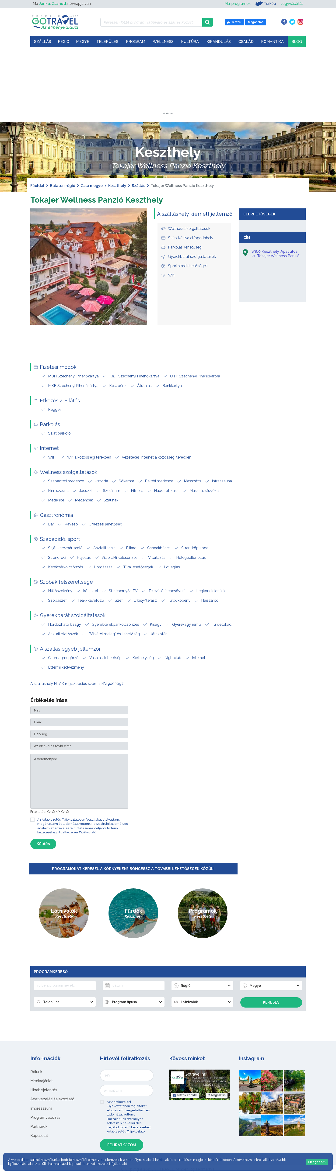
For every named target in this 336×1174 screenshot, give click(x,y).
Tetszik (185, 1095)
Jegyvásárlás (292, 3)
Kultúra (190, 41)
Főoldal (37, 185)
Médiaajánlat (41, 1081)
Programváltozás (45, 1117)
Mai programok (237, 3)
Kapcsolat (39, 1135)
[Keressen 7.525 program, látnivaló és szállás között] (151, 22)
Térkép (265, 3)
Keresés (271, 1002)
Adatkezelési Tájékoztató (77, 832)
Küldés (43, 844)
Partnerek (38, 1126)
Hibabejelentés (43, 1090)
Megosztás (216, 1095)
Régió (63, 41)
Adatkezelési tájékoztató (52, 1099)
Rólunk (36, 1072)
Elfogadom (317, 1162)
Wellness (163, 41)
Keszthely (117, 185)
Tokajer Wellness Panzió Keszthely (106, 199)
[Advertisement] (168, 83)
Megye (82, 41)
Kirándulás (218, 41)
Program (135, 41)
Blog (296, 41)
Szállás (42, 41)
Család (246, 41)
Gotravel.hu (195, 1074)
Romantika (272, 41)
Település (107, 41)
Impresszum (41, 1108)
